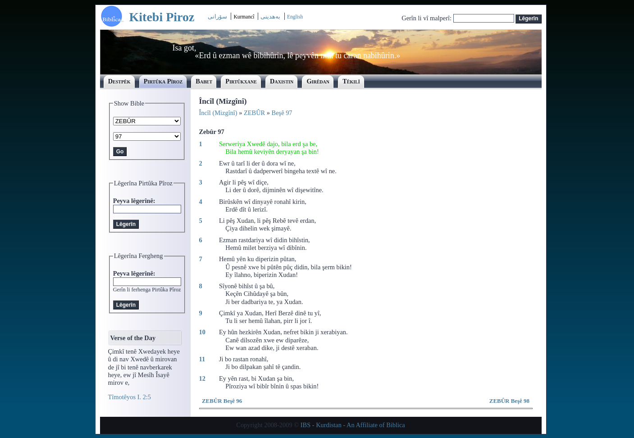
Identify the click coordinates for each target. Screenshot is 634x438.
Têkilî (351, 81)
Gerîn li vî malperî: (427, 18)
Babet (204, 81)
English (295, 16)
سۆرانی (217, 16)
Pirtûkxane (241, 81)
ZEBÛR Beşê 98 (509, 400)
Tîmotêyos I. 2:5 (129, 397)
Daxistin (281, 81)
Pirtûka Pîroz (163, 81)
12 (202, 378)
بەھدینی (270, 16)
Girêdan (317, 81)
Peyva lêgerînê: (134, 200)
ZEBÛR (254, 112)
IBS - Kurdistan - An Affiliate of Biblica (353, 425)
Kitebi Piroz (162, 17)
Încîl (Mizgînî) (218, 112)
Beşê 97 (282, 112)
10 (202, 332)
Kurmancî (244, 16)
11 (202, 359)
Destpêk (119, 81)
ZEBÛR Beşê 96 (222, 400)
